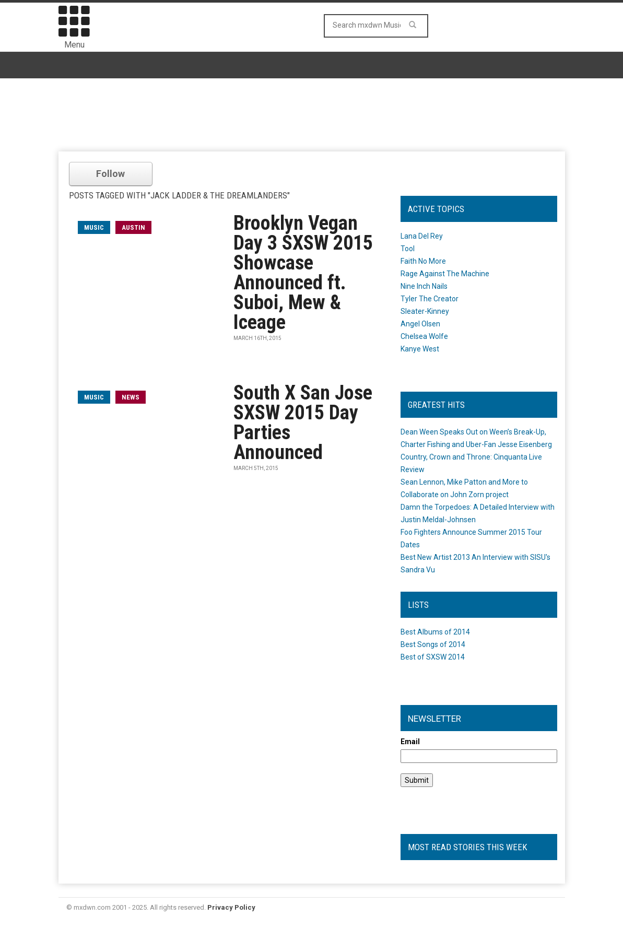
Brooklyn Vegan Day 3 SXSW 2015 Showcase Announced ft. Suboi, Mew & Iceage (303, 273)
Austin (133, 227)
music (94, 227)
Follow (110, 173)
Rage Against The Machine (445, 273)
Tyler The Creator (430, 299)
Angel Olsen (420, 324)
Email (410, 741)
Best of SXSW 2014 (433, 657)
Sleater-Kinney (425, 311)
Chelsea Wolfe (424, 336)
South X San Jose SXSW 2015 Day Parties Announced (302, 422)
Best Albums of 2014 (435, 632)
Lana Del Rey (422, 236)
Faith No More (423, 261)
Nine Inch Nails (424, 286)
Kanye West (420, 349)
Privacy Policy (231, 907)
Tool (408, 248)
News (130, 397)
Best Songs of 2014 (433, 644)
